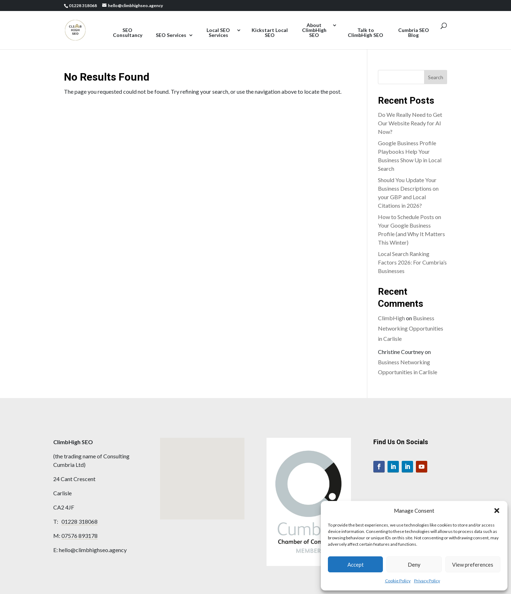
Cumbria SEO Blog (413, 33)
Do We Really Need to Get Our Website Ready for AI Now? (410, 123)
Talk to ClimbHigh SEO (365, 33)
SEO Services (171, 35)
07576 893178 (79, 535)
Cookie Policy (398, 580)
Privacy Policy (427, 580)
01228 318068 (79, 521)
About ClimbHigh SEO (314, 30)
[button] (496, 510)
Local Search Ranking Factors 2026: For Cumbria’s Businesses (412, 262)
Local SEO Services (218, 33)
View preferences (472, 564)
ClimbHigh (391, 318)
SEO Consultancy (127, 33)
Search (435, 77)
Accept (355, 564)
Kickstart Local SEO (270, 33)
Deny (414, 564)
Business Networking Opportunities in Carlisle (410, 328)
